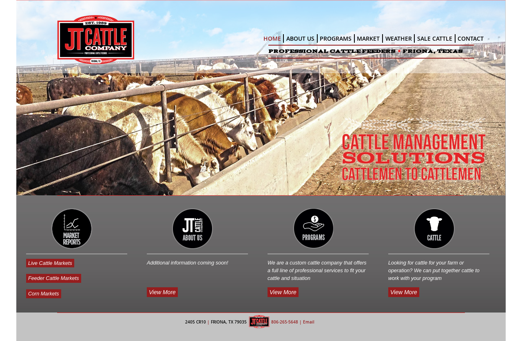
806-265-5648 (284, 322)
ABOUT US (300, 38)
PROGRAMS (336, 38)
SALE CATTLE (434, 38)
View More (162, 292)
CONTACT (471, 38)
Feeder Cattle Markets (53, 278)
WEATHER (398, 38)
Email (308, 322)
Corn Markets (43, 294)
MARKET (368, 38)
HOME (272, 38)
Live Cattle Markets (50, 263)
